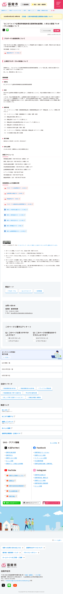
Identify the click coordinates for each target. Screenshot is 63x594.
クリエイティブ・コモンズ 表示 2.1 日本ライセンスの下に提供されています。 (38, 245)
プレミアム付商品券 (45, 388)
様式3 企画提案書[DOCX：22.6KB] (16, 231)
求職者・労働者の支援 (42, 10)
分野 (24, 10)
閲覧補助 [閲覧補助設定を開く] (25, 4)
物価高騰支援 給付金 (9, 388)
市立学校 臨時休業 (31, 393)
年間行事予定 (6, 375)
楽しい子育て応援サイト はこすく (13, 397)
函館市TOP (4, 10)
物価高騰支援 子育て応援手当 (12, 393)
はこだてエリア (26, 291)
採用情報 (39, 291)
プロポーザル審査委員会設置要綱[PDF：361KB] (19, 204)
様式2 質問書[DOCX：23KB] (14, 225)
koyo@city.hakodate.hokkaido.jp (22, 313)
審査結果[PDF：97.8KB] (13, 52)
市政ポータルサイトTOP (15, 10)
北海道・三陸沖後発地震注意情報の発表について (37, 16)
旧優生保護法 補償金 (35, 397)
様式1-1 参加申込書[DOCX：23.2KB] (16, 209)
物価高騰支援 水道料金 (27, 388)
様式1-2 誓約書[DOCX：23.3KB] (15, 215)
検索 (57, 30)
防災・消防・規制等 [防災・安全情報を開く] (39, 4)
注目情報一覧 (6, 363)
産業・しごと (31, 10)
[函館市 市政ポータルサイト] (10, 4)
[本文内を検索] (50, 30)
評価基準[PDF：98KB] (12, 198)
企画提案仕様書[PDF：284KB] (14, 193)
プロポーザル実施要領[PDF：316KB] (16, 188)
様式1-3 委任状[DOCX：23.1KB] (15, 220)
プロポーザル (12, 291)
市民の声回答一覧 (7, 369)
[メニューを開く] (58, 4)
